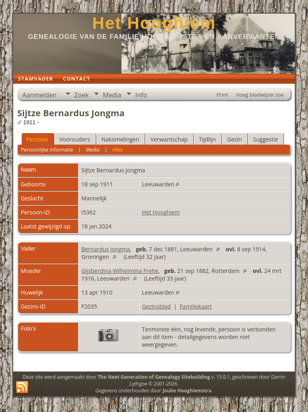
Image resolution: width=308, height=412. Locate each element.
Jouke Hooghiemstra (186, 390)
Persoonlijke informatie (47, 149)
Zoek (81, 95)
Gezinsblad (156, 306)
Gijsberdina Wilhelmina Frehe (119, 271)
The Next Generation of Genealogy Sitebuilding (154, 377)
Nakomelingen (120, 139)
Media (112, 95)
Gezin (234, 139)
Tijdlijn (207, 139)
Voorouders (74, 139)
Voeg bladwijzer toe (260, 94)
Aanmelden (39, 95)
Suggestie (265, 139)
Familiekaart (196, 306)
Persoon (37, 139)
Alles (117, 149)
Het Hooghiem (154, 23)
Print (222, 94)
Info (141, 95)
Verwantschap (168, 139)
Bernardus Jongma (105, 249)
